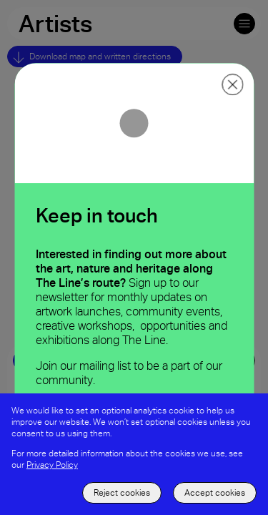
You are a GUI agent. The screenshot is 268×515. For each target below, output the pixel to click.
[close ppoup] (232, 84)
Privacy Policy (52, 465)
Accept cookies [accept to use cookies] (214, 493)
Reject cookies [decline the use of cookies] (122, 493)
